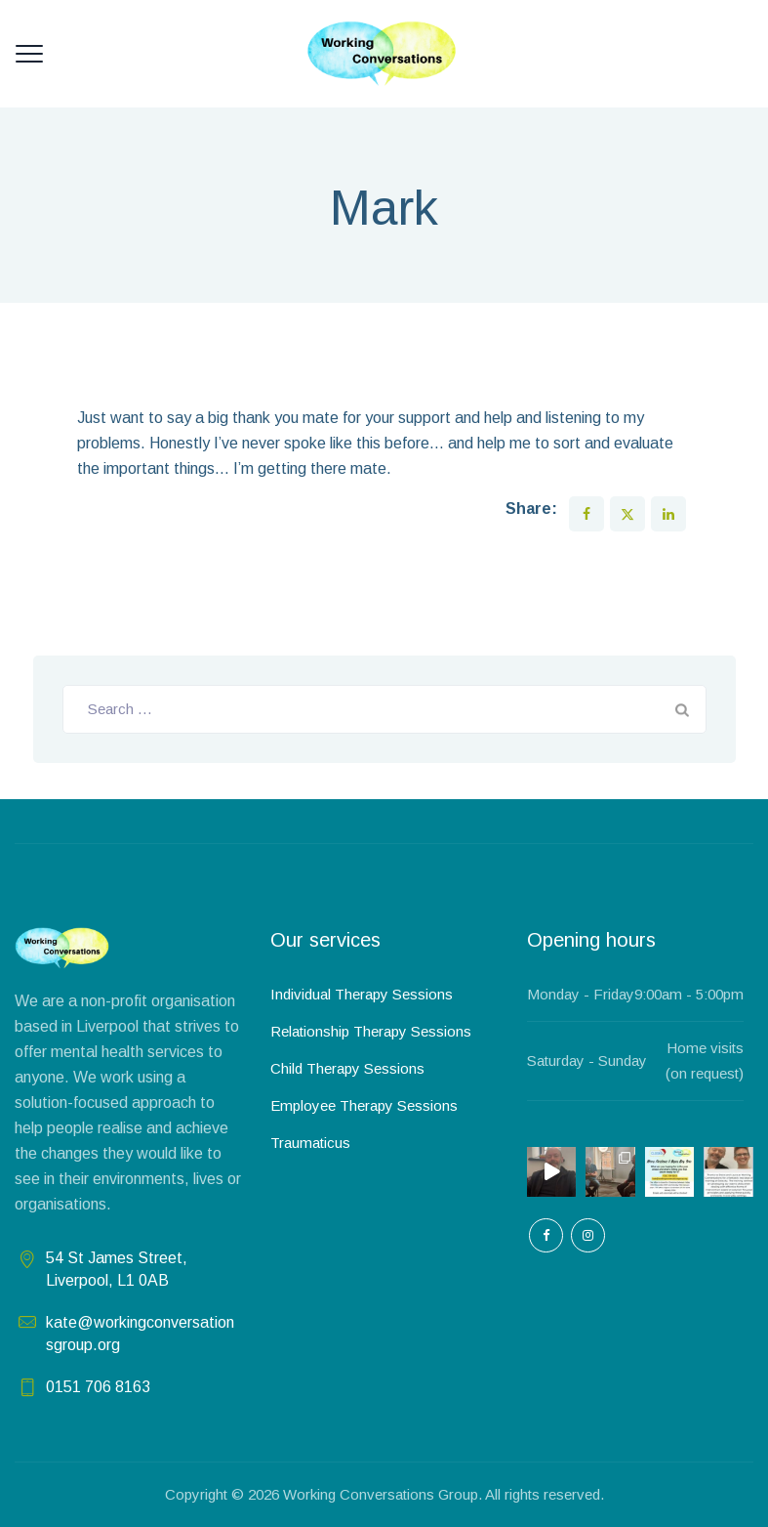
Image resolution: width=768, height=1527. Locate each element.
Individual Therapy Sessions (361, 994)
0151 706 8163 (98, 1387)
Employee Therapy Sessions (364, 1105)
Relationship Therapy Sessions (370, 1031)
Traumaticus (310, 1142)
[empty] (546, 1235)
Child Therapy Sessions (347, 1068)
